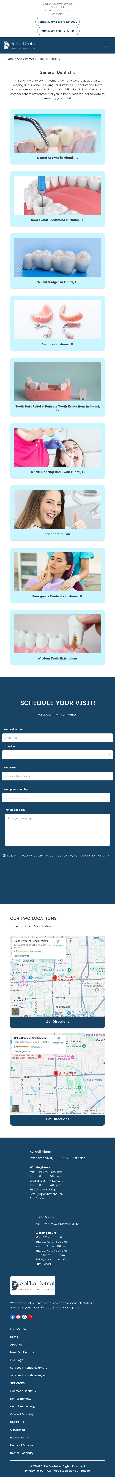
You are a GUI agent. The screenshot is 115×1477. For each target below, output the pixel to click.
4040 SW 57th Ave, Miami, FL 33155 (57, 1224)
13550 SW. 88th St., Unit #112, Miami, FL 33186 (57, 1158)
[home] (20, 45)
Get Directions (57, 1022)
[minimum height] (57, 830)
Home (10, 58)
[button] (57, 754)
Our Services (25, 58)
